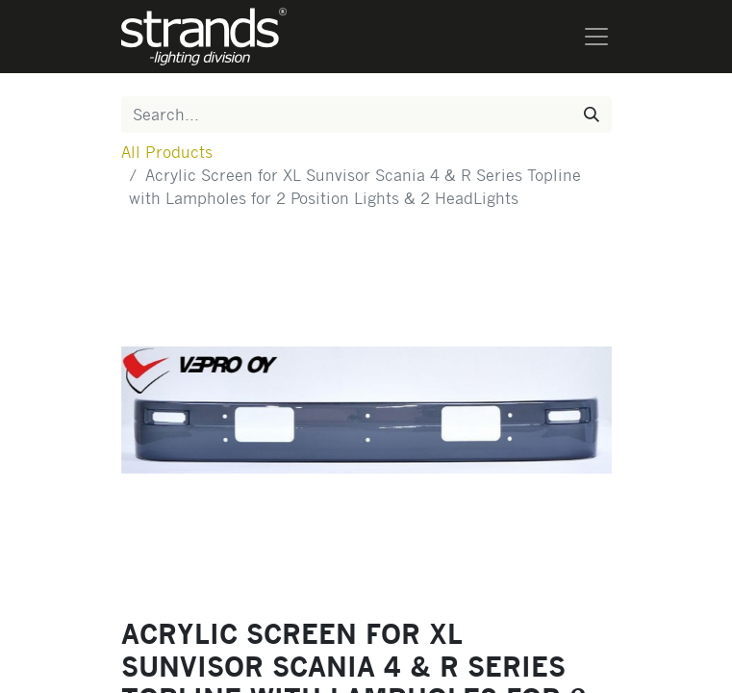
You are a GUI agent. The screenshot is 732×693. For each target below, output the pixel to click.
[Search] (591, 114)
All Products (167, 151)
